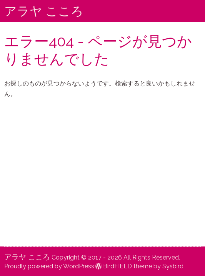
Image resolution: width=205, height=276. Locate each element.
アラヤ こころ (43, 11)
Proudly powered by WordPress (49, 266)
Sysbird (172, 266)
